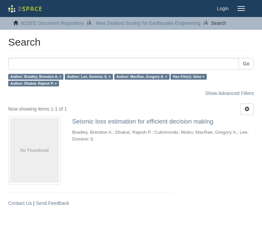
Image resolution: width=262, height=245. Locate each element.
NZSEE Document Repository (52, 23)
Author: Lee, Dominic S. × (89, 77)
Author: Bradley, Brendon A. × (35, 77)
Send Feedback (52, 203)
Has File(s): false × (189, 77)
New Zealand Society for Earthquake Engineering (148, 23)
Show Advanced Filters (229, 93)
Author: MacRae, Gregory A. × (141, 77)
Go (246, 63)
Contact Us (20, 203)
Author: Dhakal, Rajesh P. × (33, 83)
